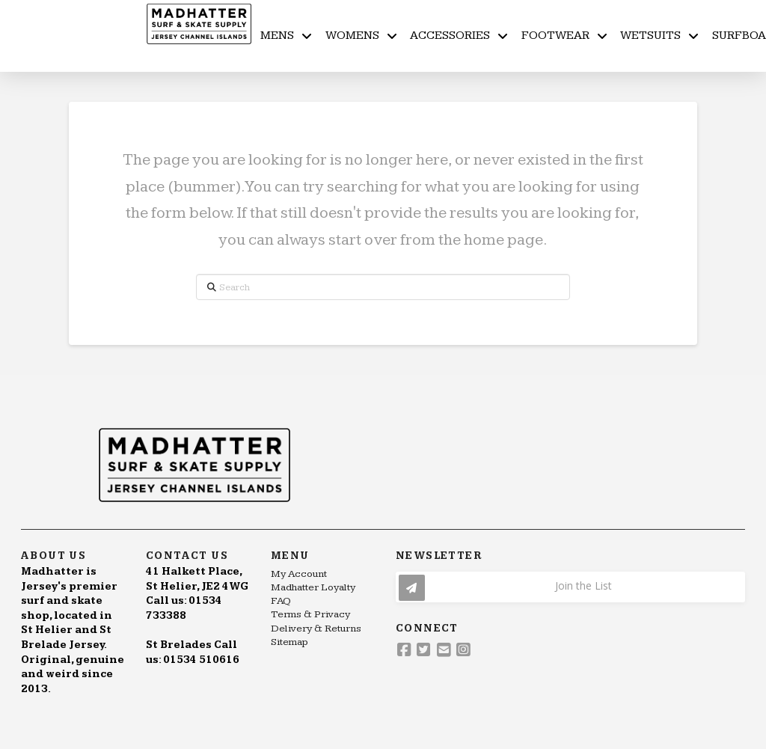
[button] (570, 587)
